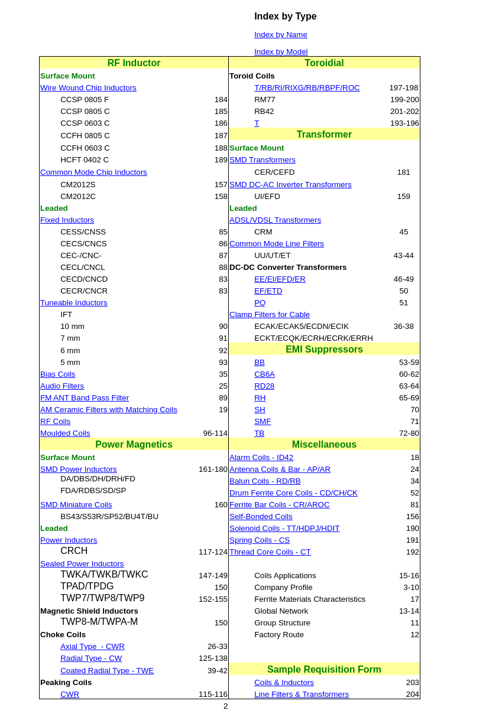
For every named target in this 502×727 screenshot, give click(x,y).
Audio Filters (62, 386)
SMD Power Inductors (78, 469)
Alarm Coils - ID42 (261, 457)
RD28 (264, 386)
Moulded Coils (65, 433)
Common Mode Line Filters (276, 243)
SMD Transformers (262, 159)
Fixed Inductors (67, 220)
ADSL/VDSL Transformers (275, 220)
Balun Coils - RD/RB (265, 481)
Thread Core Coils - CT (270, 551)
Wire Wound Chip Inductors (88, 87)
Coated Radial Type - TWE (107, 670)
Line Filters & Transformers (301, 694)
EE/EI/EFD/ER (280, 279)
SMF (262, 421)
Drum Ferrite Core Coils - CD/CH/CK (293, 492)
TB (259, 433)
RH (259, 397)
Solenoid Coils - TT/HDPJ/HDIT (284, 528)
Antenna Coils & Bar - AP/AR (280, 469)
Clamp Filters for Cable (269, 314)
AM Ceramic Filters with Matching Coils (108, 409)
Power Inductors (68, 540)
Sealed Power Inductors (82, 563)
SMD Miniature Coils (76, 504)
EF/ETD (268, 290)
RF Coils (55, 421)
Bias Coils (57, 374)
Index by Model (280, 51)
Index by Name (280, 34)
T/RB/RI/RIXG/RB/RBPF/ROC (307, 87)
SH (259, 409)
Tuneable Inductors (74, 302)
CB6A (264, 374)
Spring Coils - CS (259, 540)
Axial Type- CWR (92, 646)
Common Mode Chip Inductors (93, 172)
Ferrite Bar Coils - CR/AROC (279, 504)
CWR (69, 694)
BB (259, 362)
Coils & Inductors (284, 682)
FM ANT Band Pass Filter (84, 397)
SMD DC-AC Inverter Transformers (290, 184)
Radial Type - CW (91, 658)
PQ (259, 302)
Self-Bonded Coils (261, 516)
